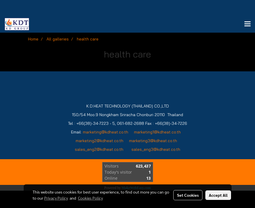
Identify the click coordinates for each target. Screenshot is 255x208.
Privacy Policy (56, 197)
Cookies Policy (90, 197)
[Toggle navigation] (247, 24)
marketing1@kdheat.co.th (157, 132)
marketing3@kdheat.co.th (153, 140)
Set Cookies (188, 195)
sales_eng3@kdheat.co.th (155, 149)
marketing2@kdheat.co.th (99, 140)
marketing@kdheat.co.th (105, 132)
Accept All (218, 195)
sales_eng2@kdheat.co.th (99, 149)
